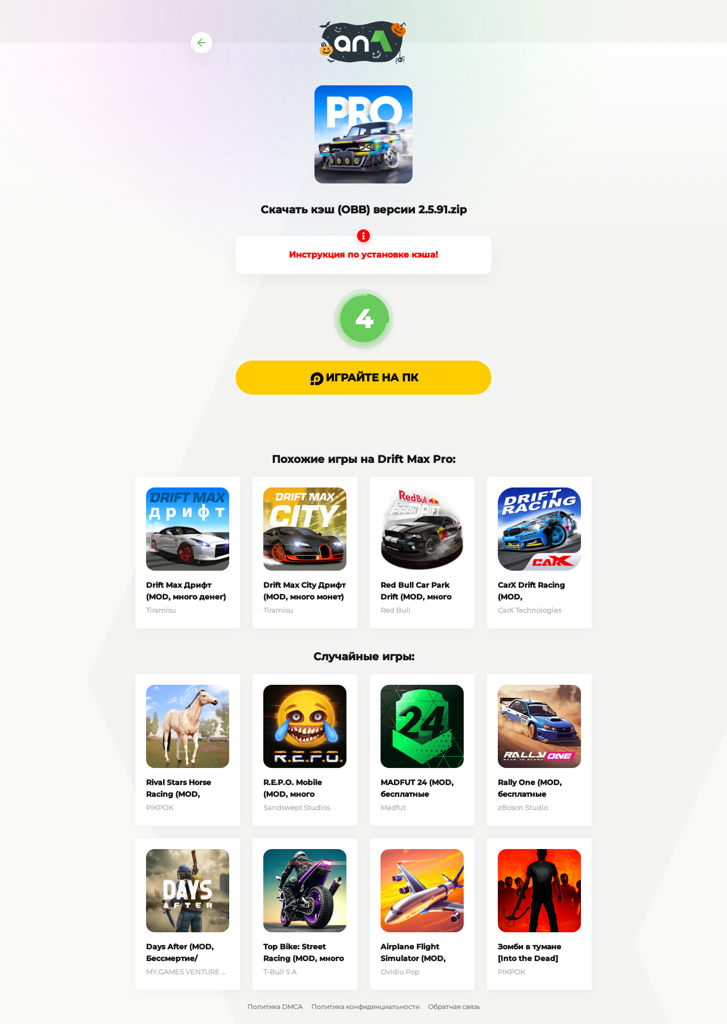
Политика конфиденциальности (365, 1007)
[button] (363, 378)
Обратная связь (454, 1007)
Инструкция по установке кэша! (363, 255)
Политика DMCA (275, 1007)
